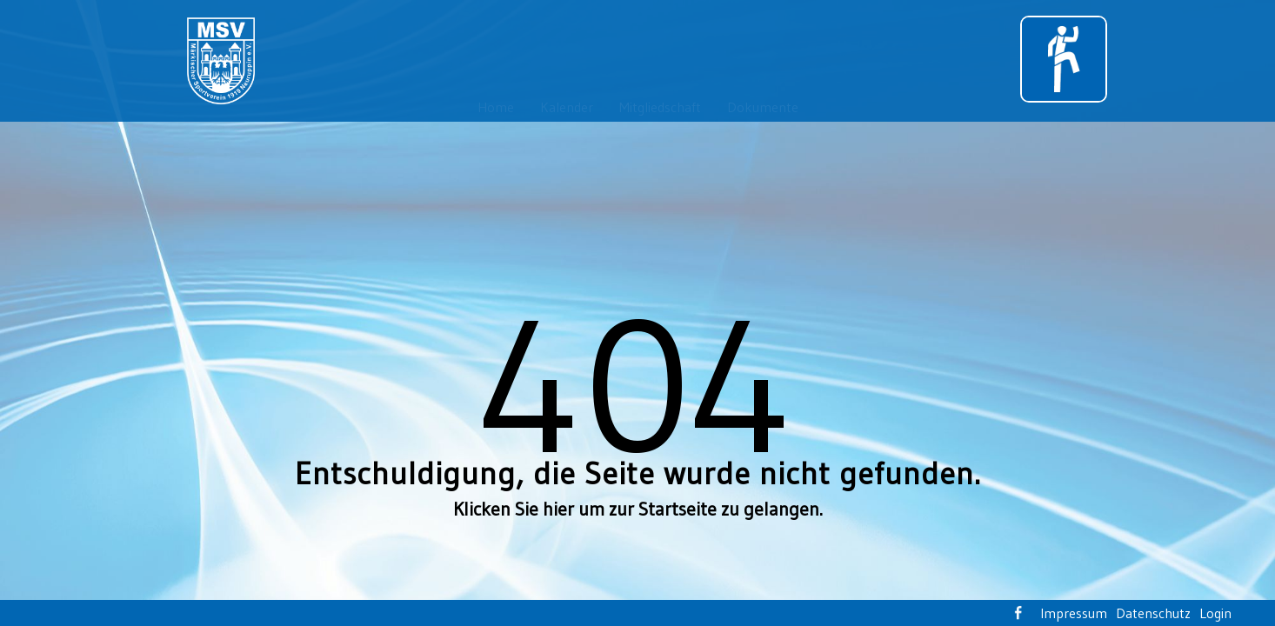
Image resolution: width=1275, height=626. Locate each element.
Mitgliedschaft (660, 107)
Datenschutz (1153, 613)
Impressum (1073, 613)
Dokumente (762, 107)
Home (495, 107)
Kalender (566, 107)
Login (1215, 613)
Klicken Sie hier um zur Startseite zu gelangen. (638, 509)
